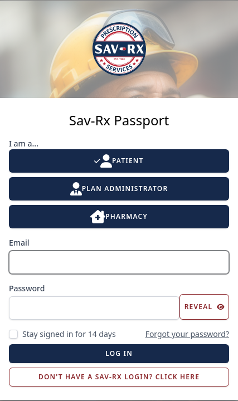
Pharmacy (119, 216)
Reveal (204, 306)
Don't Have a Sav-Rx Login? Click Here (119, 377)
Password (27, 288)
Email (19, 242)
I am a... (23, 143)
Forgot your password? (187, 334)
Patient (118, 161)
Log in (119, 353)
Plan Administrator (119, 188)
